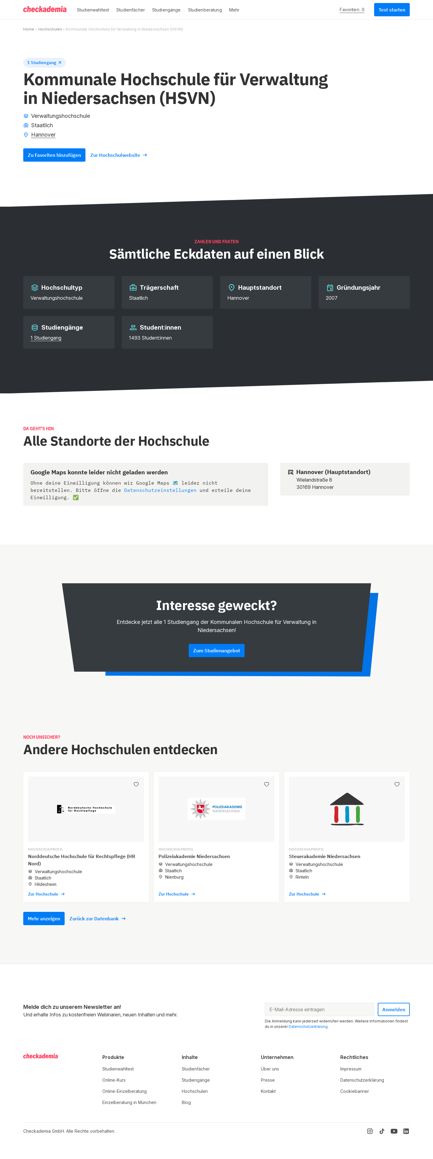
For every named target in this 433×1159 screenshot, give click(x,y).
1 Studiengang (45, 338)
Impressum (350, 1068)
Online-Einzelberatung (124, 1091)
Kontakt (268, 1091)
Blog (186, 1102)
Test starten (392, 10)
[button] (93, 9)
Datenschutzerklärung (308, 1026)
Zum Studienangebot (216, 650)
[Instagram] (370, 1131)
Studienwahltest (118, 1068)
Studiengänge (196, 1080)
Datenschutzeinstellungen (160, 490)
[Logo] (45, 9)
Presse (268, 1080)
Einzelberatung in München (129, 1102)
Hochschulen (50, 29)
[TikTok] (382, 1131)
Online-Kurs (114, 1080)
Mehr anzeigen (44, 918)
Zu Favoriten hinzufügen (54, 155)
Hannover (43, 134)
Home (28, 29)
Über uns (270, 1068)
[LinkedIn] (406, 1131)
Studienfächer (196, 1068)
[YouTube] (394, 1131)
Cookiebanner (354, 1091)
